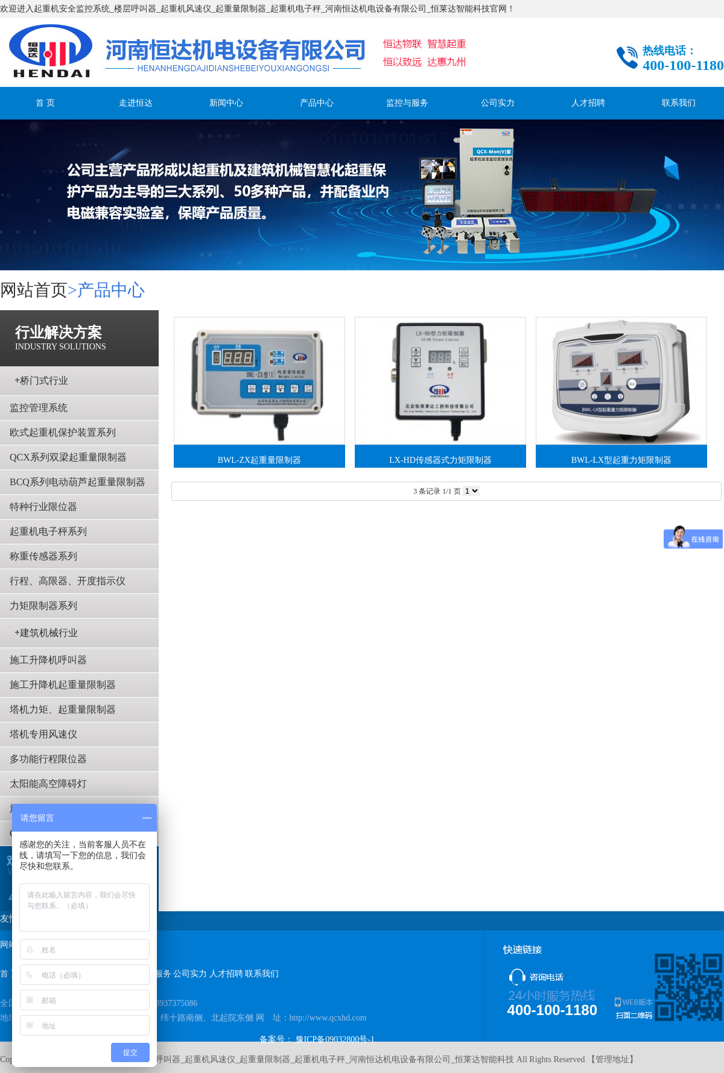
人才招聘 (588, 102)
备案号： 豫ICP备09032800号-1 (317, 1039)
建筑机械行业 (46, 633)
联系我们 (679, 102)
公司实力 (498, 102)
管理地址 (612, 1059)
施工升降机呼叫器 (48, 660)
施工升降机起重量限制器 (63, 685)
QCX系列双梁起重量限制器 (68, 457)
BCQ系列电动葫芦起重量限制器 (77, 482)
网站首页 (34, 290)
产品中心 (317, 102)
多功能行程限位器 (48, 759)
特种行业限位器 (43, 506)
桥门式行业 (41, 380)
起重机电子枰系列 (48, 531)
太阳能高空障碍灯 (48, 783)
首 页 (45, 102)
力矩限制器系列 (43, 605)
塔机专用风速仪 (43, 734)
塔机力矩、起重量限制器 (63, 709)
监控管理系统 (39, 408)
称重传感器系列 (43, 556)
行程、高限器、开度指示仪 (67, 581)
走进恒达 (136, 102)
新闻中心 (226, 102)
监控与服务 (407, 102)
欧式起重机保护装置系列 (63, 432)
